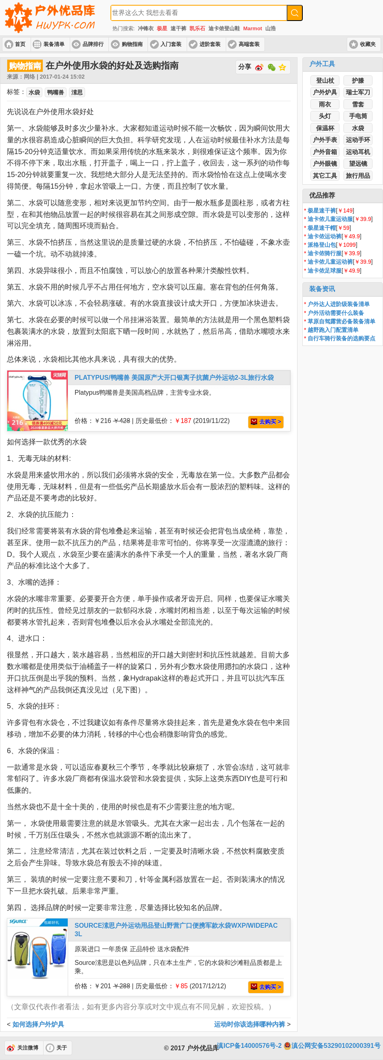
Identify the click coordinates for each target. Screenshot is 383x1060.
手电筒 (358, 115)
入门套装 (170, 44)
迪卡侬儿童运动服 (330, 219)
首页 (20, 44)
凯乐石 (197, 28)
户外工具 (322, 63)
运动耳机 (358, 151)
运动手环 (358, 139)
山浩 (270, 28)
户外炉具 (325, 92)
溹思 (77, 92)
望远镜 (358, 163)
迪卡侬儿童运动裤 (330, 261)
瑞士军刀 (358, 92)
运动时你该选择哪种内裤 (249, 1024)
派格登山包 (322, 245)
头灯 (325, 115)
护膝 (358, 80)
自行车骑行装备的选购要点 (341, 338)
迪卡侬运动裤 (324, 236)
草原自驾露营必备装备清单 (341, 321)
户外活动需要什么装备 (336, 313)
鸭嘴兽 (55, 92)
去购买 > (266, 422)
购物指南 (132, 44)
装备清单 (54, 44)
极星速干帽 (322, 228)
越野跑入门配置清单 (333, 330)
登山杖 (325, 80)
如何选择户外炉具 (38, 1024)
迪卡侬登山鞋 (224, 28)
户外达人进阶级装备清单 (339, 304)
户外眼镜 (325, 163)
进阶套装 (210, 44)
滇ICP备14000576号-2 (249, 1045)
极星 (162, 28)
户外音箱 (325, 151)
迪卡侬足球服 (324, 270)
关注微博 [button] (27, 1048)
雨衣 (325, 104)
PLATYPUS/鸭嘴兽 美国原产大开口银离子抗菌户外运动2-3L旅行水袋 (174, 377)
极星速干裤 (322, 210)
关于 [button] (61, 1048)
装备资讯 (322, 288)
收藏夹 (368, 44)
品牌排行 (93, 44)
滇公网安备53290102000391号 (332, 1046)
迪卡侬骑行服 (324, 253)
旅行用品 (358, 175)
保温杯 (325, 128)
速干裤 (178, 28)
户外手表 (325, 139)
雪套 (358, 104)
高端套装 (249, 44)
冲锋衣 (146, 28)
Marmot (252, 28)
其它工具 (325, 175)
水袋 (358, 128)
